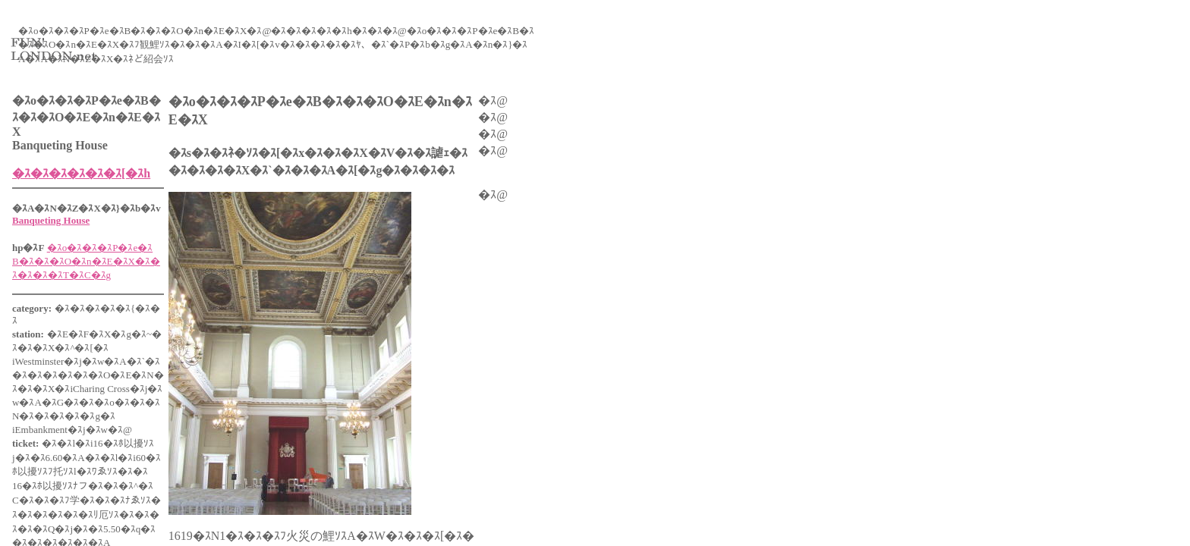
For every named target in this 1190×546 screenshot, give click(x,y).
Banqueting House (51, 220)
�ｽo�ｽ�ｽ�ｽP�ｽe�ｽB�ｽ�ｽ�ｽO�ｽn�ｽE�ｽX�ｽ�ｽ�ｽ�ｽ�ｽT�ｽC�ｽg (86, 261)
